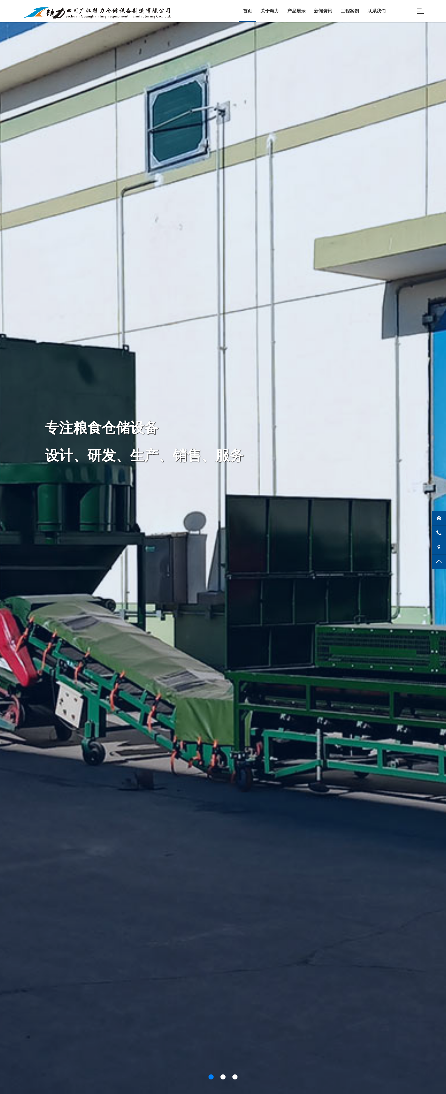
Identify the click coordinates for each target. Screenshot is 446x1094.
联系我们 (376, 11)
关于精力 (270, 11)
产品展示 (296, 11)
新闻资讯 (323, 11)
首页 (247, 11)
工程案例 (350, 11)
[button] (211, 1076)
